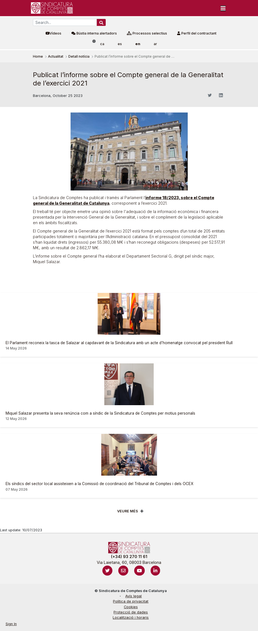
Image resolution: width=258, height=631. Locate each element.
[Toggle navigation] (223, 8)
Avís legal (133, 596)
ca (102, 44)
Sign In (11, 624)
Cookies (131, 607)
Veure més (127, 511)
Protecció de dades (131, 612)
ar (155, 44)
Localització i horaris (131, 617)
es (120, 44)
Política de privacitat (130, 601)
